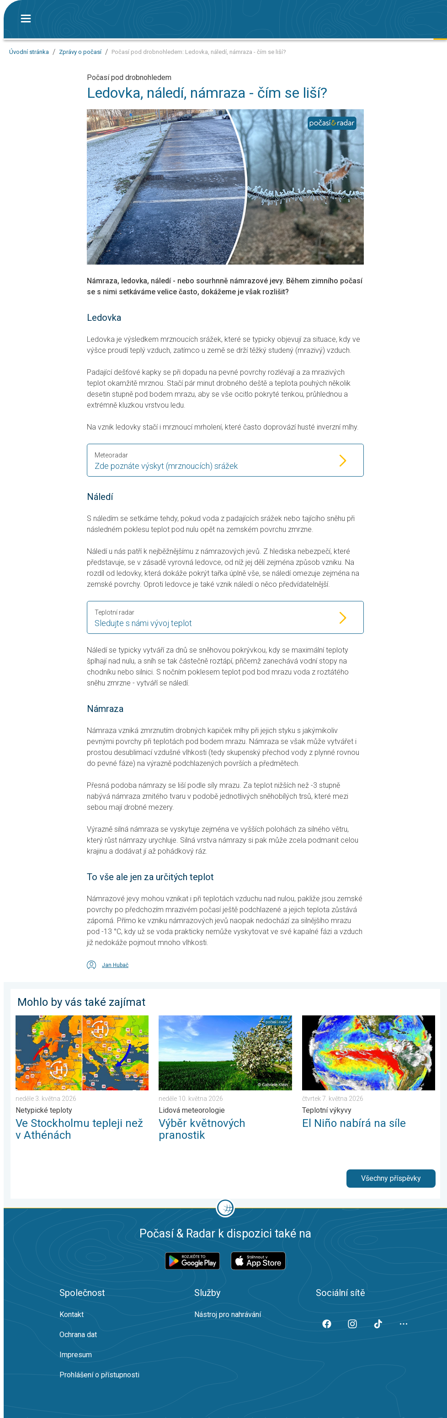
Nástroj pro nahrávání (227, 1314)
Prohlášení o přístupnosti (99, 1374)
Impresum (75, 1354)
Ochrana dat (78, 1334)
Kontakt (71, 1314)
